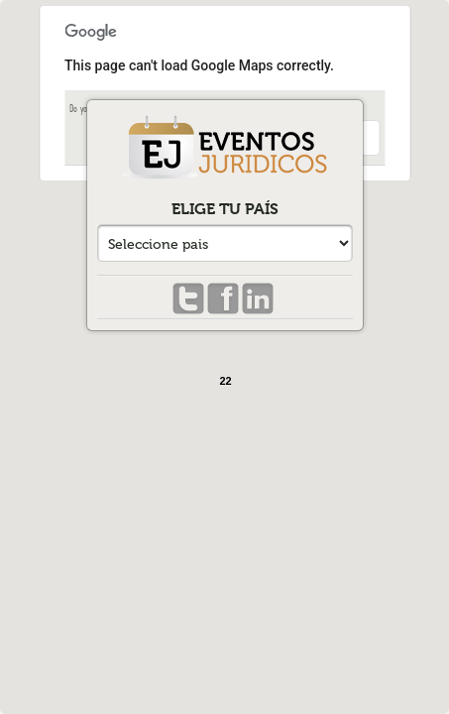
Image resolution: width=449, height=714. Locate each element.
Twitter (188, 299)
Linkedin (258, 299)
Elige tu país (225, 208)
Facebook (223, 299)
